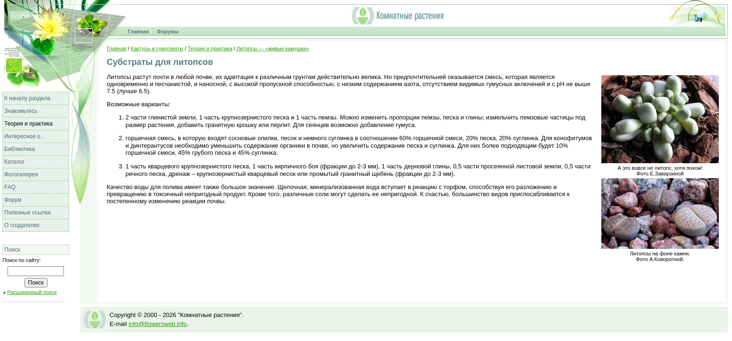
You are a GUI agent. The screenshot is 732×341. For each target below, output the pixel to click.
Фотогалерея (21, 174)
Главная (138, 31)
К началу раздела (27, 98)
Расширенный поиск (31, 292)
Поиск (12, 249)
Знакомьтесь (20, 111)
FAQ (10, 187)
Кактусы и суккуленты (157, 48)
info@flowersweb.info (157, 323)
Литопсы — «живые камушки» (272, 48)
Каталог (14, 162)
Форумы (168, 31)
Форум (12, 200)
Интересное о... (24, 136)
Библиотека (19, 149)
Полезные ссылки (27, 212)
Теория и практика (28, 123)
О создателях (21, 225)
